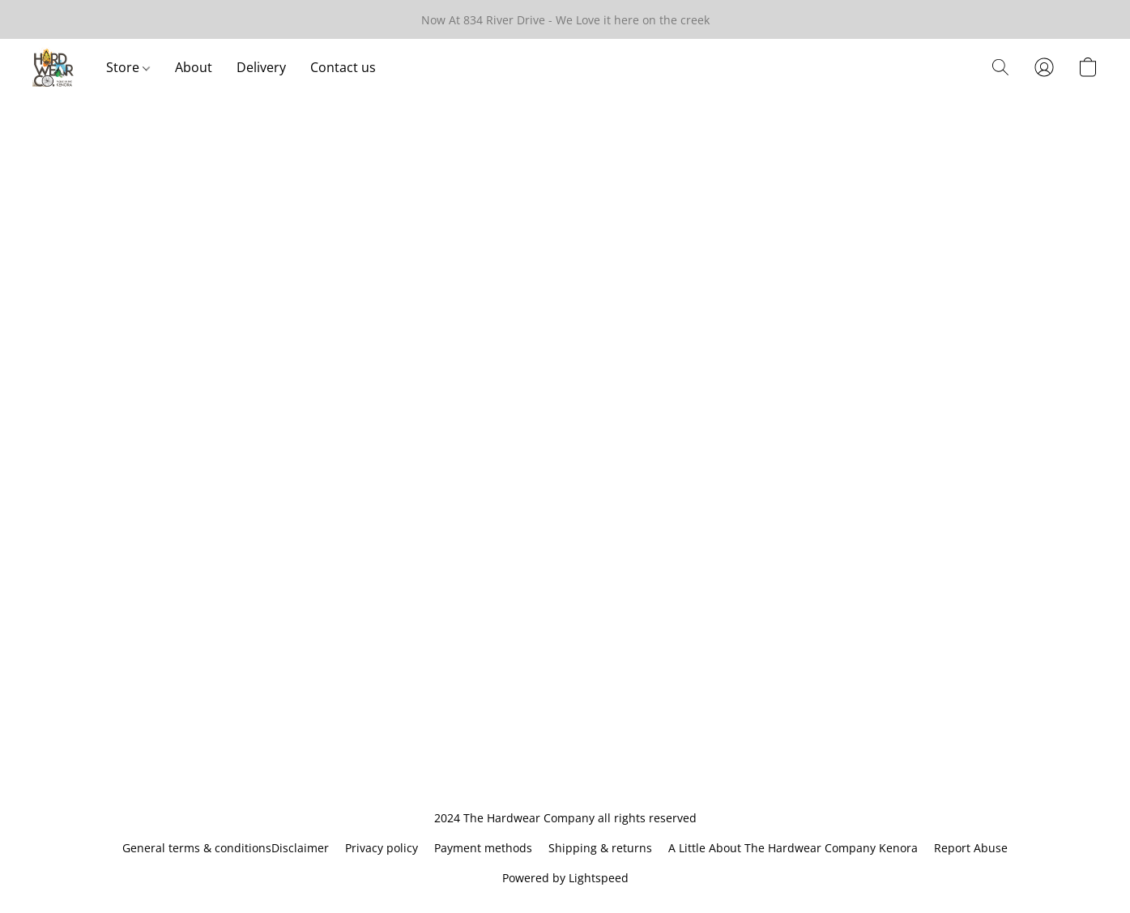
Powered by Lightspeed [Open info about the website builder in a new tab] (565, 877)
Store (128, 67)
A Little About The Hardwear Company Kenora (793, 847)
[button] (53, 67)
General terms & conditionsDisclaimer (225, 847)
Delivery (261, 67)
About (193, 67)
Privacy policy (381, 847)
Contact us (343, 67)
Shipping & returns (600, 847)
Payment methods (483, 847)
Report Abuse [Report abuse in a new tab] (971, 847)
